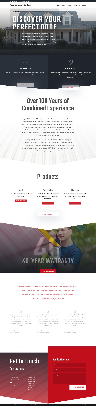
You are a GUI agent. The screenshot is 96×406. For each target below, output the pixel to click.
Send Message (78, 390)
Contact (84, 5)
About (63, 5)
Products (69, 5)
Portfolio (77, 5)
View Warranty (48, 271)
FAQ (85, 1)
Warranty (81, 1)
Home (58, 5)
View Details (20, 200)
